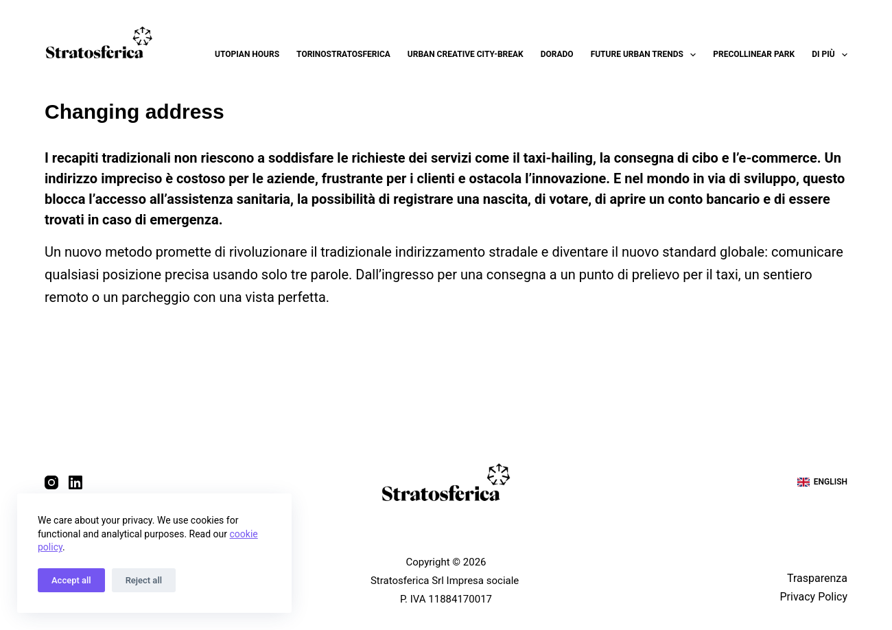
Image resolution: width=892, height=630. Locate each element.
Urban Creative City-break (466, 54)
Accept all (71, 580)
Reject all (144, 580)
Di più (829, 55)
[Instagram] (51, 482)
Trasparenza (817, 578)
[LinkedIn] (75, 482)
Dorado (557, 54)
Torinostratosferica (343, 54)
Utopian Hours (247, 54)
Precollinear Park (754, 54)
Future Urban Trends (646, 55)
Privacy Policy (813, 596)
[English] (822, 482)
